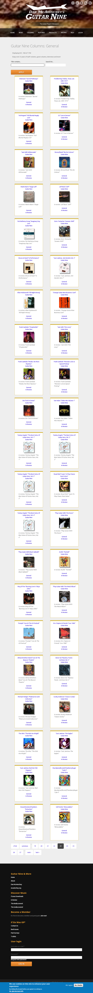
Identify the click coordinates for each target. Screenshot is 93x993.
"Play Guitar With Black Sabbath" (28, 552)
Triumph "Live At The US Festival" (28, 623)
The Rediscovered (17, 903)
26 (14, 852)
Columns (30, 32)
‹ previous (25, 846)
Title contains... (16, 62)
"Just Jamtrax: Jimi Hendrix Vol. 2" (64, 258)
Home (12, 32)
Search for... (49, 62)
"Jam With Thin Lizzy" (64, 327)
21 (48, 846)
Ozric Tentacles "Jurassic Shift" (64, 221)
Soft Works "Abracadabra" (64, 807)
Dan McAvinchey (16, 884)
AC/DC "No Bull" (64, 552)
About (13, 881)
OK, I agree (69, 990)
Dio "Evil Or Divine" (29, 400)
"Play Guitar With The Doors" (64, 513)
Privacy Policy (72, 986)
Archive (64, 32)
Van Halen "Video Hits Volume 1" (64, 400)
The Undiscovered (17, 907)
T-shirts (13, 936)
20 (41, 846)
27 (20, 852)
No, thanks (78, 990)
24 (67, 846)
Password (14, 954)
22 (54, 846)
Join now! (43, 916)
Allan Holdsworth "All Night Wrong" (28, 292)
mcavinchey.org (16, 888)
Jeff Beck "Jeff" (64, 187)
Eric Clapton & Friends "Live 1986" (64, 623)
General (28, 102)
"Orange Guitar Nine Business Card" (64, 292)
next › (29, 852)
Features (41, 32)
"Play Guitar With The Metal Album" (64, 586)
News (21, 32)
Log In (80, 32)
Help (72, 32)
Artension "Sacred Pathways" (28, 79)
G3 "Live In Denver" (64, 115)
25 (73, 846)
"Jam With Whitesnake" (28, 152)
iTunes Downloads (17, 896)
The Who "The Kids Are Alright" (29, 733)
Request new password (18, 959)
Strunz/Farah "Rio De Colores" (64, 152)
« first (15, 846)
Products (53, 32)
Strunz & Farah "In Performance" (28, 258)
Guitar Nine (28, 81)
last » (37, 852)
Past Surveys (15, 933)
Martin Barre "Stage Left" (29, 187)
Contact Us (14, 926)
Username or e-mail (18, 946)
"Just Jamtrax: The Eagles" (64, 733)
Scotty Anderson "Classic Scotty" (64, 697)
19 (35, 846)
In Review (29, 104)
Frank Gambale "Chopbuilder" (28, 327)
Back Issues (15, 929)
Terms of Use (57, 986)
